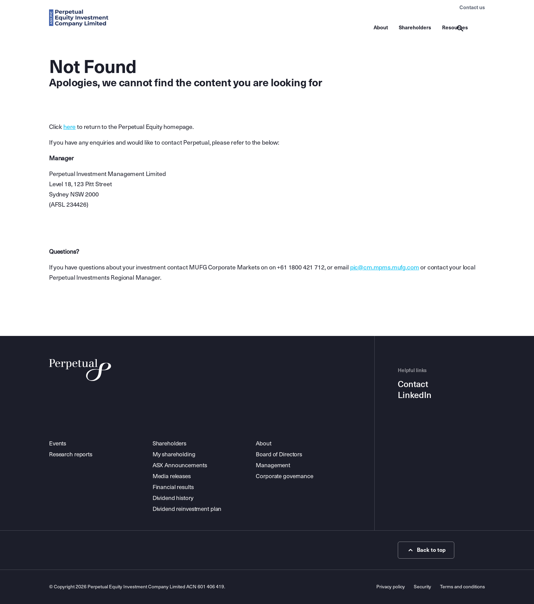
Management (273, 465)
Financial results (173, 487)
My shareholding (174, 454)
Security (422, 587)
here (69, 127)
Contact (413, 384)
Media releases (172, 476)
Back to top (426, 550)
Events (57, 443)
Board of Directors (279, 454)
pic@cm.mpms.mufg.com (384, 267)
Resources (455, 28)
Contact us (472, 7)
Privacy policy (390, 587)
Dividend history (173, 498)
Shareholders (415, 28)
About (381, 28)
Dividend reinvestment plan (187, 509)
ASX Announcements (180, 465)
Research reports (70, 454)
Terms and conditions (462, 587)
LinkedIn (414, 395)
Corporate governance (284, 476)
